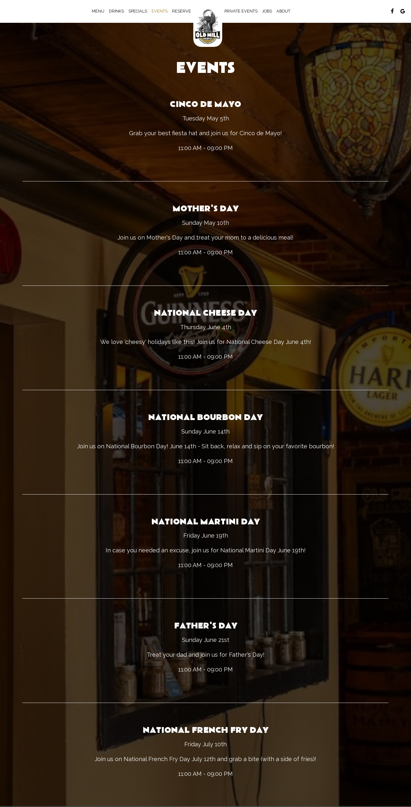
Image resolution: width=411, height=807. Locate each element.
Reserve (181, 11)
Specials (137, 11)
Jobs (267, 11)
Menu (98, 11)
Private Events (241, 11)
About (283, 11)
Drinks (116, 11)
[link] (207, 26)
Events (160, 11)
